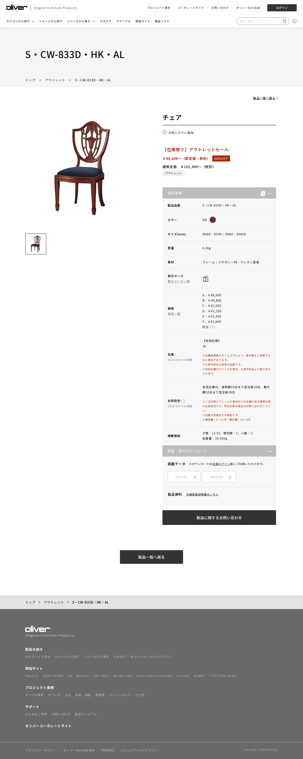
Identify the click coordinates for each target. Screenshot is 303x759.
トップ (30, 80)
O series (183, 676)
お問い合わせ (220, 8)
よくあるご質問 (36, 714)
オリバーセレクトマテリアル (150, 656)
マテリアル (123, 21)
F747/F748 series (222, 676)
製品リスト (162, 21)
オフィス (54, 695)
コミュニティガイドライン (139, 750)
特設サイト (143, 21)
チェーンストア (120, 695)
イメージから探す (50, 21)
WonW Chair (122, 676)
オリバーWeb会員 (248, 8)
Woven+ (83, 676)
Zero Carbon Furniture (154, 676)
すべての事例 (34, 695)
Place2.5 (32, 676)
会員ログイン (221, 464)
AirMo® (199, 676)
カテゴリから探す (20, 21)
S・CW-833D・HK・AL (93, 80)
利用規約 (107, 750)
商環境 (100, 695)
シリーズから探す (81, 21)
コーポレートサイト (191, 8)
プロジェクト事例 (158, 8)
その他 (140, 695)
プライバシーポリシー (41, 750)
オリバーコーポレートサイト (48, 725)
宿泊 (68, 695)
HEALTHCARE (53, 676)
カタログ (106, 21)
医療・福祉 (83, 695)
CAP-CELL (101, 676)
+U (70, 676)
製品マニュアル (86, 714)
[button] (268, 193)
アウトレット (55, 80)
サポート (32, 706)
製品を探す (34, 649)
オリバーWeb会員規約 (79, 750)
